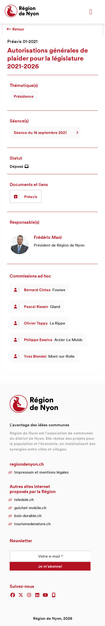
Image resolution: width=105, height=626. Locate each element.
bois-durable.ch (28, 515)
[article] (52, 244)
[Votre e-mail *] (50, 556)
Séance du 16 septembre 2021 (45, 132)
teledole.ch (24, 499)
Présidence (24, 96)
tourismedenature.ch (32, 523)
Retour (15, 29)
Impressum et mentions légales (41, 472)
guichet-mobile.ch (30, 507)
